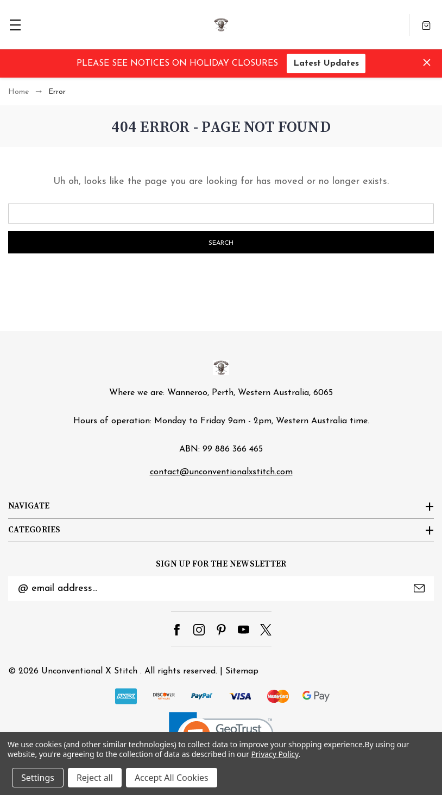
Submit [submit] (419, 588)
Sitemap (241, 671)
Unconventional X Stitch (89, 671)
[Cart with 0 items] (426, 25)
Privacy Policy (274, 754)
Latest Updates (326, 63)
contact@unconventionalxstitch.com (221, 472)
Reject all (95, 778)
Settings (37, 778)
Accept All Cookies (172, 778)
